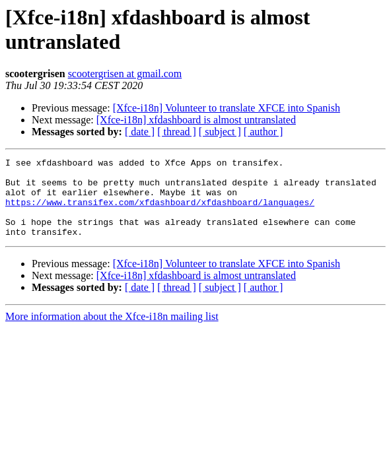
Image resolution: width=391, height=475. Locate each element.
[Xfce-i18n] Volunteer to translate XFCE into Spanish (226, 107)
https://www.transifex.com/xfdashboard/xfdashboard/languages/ (159, 212)
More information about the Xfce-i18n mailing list (112, 332)
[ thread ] (176, 131)
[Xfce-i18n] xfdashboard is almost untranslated (196, 119)
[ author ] (263, 131)
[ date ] (140, 131)
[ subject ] (220, 131)
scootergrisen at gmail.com (125, 73)
